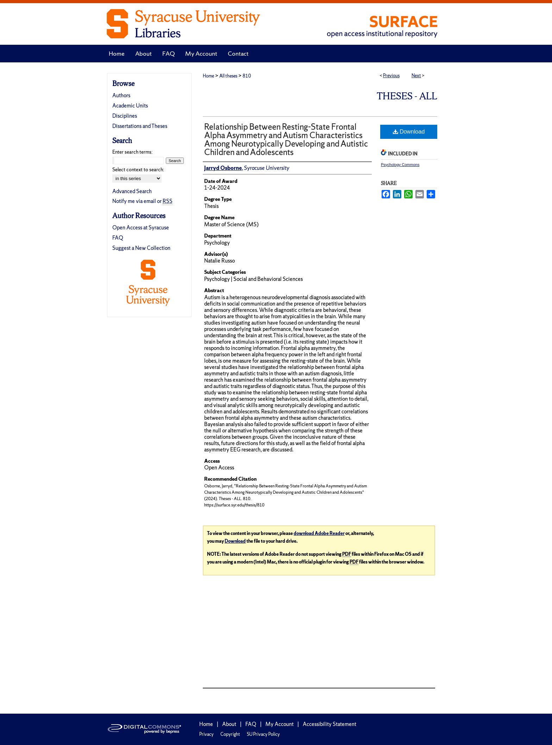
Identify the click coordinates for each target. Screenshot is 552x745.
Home (208, 76)
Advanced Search (132, 191)
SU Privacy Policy (263, 734)
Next (416, 76)
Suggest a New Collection (141, 248)
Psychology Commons (400, 164)
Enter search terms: (132, 152)
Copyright (230, 734)
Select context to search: (138, 169)
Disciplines (124, 115)
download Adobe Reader (319, 533)
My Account (279, 724)
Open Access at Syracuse (140, 227)
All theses (228, 76)
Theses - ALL (407, 96)
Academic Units (130, 105)
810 (247, 76)
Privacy (206, 734)
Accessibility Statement (329, 724)
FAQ (117, 237)
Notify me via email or (142, 201)
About (229, 724)
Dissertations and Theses (139, 126)
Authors (121, 95)
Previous (391, 76)
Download (409, 132)
